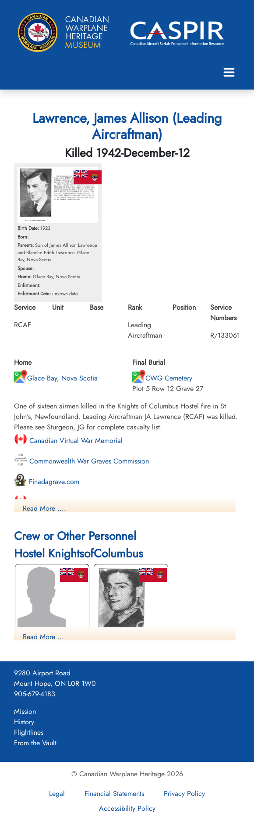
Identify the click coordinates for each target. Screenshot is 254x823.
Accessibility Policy (127, 808)
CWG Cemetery (162, 378)
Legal (57, 793)
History (24, 722)
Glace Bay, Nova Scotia (56, 378)
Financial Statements (114, 793)
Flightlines (28, 732)
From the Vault (35, 743)
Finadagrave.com (46, 482)
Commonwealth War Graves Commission (81, 461)
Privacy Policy (184, 793)
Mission (25, 711)
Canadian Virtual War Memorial (68, 441)
